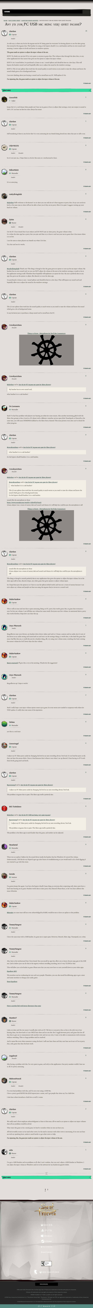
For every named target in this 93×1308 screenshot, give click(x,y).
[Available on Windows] (46, 1236)
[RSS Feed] (2, 20)
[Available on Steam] (46, 1242)
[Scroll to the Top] (39, 1306)
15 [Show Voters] (86, 31)
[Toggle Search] (6, 15)
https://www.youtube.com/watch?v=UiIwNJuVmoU (24, 503)
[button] (42, 12)
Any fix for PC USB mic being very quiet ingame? (34, 815)
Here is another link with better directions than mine (24, 1006)
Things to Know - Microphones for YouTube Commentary (46, 333)
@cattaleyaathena (12, 447)
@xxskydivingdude (13, 269)
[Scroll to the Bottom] (54, 1306)
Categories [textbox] (7, 12)
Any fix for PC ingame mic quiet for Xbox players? (35, 385)
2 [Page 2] (47, 1189)
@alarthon (10, 203)
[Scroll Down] (52, 1306)
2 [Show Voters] (85, 695)
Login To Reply (7, 90)
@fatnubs (10, 913)
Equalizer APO (12, 971)
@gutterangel (11, 785)
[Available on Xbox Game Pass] (46, 1247)
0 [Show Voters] (85, 145)
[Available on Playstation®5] (46, 1231)
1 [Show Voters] (85, 97)
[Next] (50, 1189)
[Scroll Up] (41, 1306)
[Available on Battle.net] (46, 1252)
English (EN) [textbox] (44, 1284)
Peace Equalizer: (12, 982)
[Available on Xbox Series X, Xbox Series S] (46, 1225)
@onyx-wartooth (12, 663)
